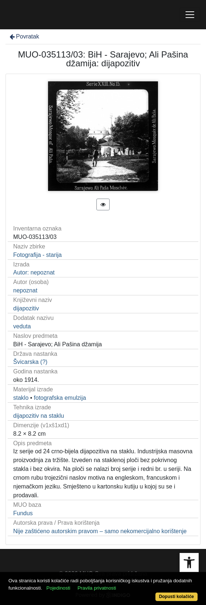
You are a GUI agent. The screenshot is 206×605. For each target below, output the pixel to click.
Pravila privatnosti (96, 588)
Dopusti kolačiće (176, 596)
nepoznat (25, 290)
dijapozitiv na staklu (38, 416)
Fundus (23, 513)
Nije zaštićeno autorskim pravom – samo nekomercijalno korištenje (100, 531)
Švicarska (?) (30, 362)
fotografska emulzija (60, 398)
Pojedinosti (58, 588)
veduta (22, 326)
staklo (21, 398)
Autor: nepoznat (34, 272)
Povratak (23, 36)
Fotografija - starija (37, 255)
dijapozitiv (26, 308)
